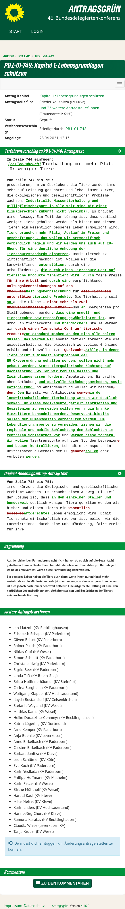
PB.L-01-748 (75, 128)
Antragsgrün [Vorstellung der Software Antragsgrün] (60, 906)
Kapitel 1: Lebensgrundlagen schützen (72, 95)
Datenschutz (34, 905)
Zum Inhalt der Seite (19, 11)
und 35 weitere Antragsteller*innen (69, 107)
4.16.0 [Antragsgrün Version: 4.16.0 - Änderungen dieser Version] (85, 906)
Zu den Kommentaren (62, 883)
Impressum (13, 905)
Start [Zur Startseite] (15, 31)
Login (37, 31)
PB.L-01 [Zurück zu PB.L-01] (25, 56)
